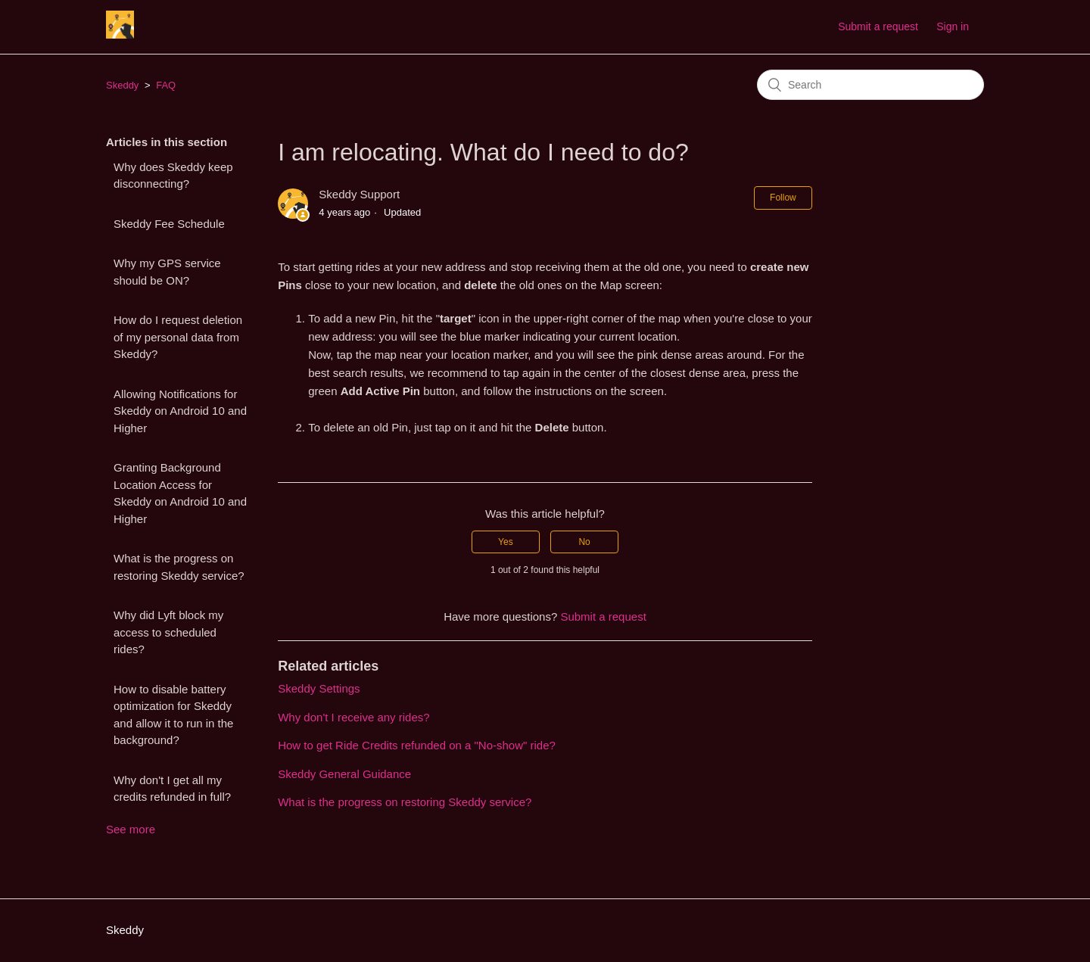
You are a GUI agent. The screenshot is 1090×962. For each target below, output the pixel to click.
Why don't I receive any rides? (353, 717)
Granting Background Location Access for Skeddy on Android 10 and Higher (180, 493)
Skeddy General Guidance (344, 773)
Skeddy (122, 85)
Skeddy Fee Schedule (169, 223)
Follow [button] (783, 197)
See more (130, 829)
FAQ (166, 85)
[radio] (506, 542)
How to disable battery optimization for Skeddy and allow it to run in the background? (173, 715)
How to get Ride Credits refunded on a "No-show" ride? (417, 745)
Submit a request (878, 26)
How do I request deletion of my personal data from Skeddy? (178, 336)
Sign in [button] (952, 26)
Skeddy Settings (319, 688)
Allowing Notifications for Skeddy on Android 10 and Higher (180, 411)
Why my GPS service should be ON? (167, 272)
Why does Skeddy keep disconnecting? (173, 175)
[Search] (870, 85)
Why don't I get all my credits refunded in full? (172, 789)
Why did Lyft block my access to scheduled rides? (168, 632)
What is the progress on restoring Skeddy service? (179, 567)
